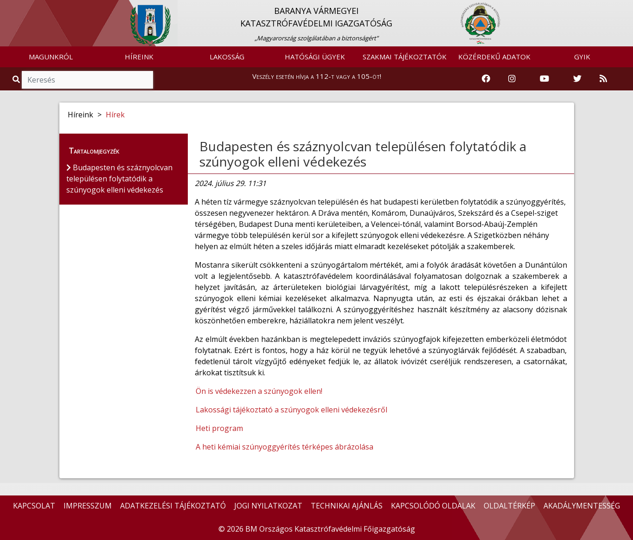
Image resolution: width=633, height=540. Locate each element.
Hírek (115, 114)
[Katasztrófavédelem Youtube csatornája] (544, 79)
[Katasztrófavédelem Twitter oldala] (577, 79)
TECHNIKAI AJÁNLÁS (347, 506)
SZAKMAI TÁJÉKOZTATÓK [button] (405, 56)
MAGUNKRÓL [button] (51, 56)
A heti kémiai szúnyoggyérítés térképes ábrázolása (284, 447)
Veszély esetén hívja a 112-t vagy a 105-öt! (316, 76)
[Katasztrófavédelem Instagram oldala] (512, 79)
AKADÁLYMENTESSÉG (581, 506)
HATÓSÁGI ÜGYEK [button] (315, 56)
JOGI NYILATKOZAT (268, 506)
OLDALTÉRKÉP (509, 506)
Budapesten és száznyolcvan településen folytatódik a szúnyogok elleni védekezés (362, 154)
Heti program (219, 428)
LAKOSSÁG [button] (227, 56)
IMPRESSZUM (88, 506)
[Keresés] (87, 80)
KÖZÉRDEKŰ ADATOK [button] (494, 56)
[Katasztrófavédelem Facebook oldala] (486, 79)
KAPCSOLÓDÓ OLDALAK (433, 506)
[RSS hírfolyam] (603, 79)
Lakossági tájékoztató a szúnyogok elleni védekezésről (291, 410)
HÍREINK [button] (139, 56)
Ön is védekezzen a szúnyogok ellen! (259, 391)
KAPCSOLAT (34, 506)
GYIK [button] (582, 56)
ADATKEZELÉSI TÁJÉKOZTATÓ (173, 506)
